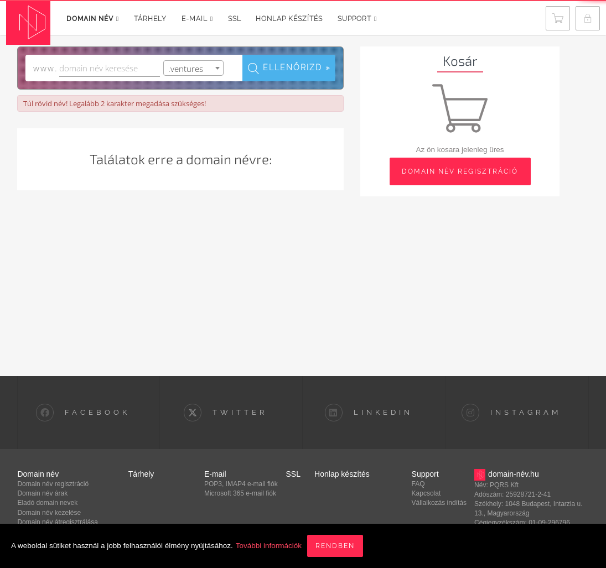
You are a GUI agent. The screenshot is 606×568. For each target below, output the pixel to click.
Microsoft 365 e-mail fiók (240, 493)
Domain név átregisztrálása (57, 522)
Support (357, 19)
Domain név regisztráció (53, 484)
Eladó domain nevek (47, 503)
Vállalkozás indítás (439, 503)
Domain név (92, 19)
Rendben (335, 546)
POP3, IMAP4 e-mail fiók (241, 484)
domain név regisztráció (460, 171)
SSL (235, 19)
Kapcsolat (426, 493)
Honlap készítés (289, 19)
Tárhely (150, 19)
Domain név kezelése (49, 513)
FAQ (418, 484)
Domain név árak (42, 493)
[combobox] (193, 68)
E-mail (197, 19)
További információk (269, 545)
